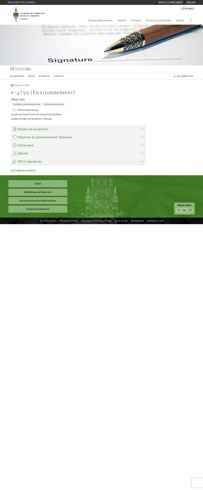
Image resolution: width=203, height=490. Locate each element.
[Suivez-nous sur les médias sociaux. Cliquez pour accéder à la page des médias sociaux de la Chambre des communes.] (184, 475)
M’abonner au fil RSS (20, 85)
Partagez (187, 8)
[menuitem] (171, 2)
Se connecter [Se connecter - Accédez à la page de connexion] (183, 76)
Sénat (38, 449)
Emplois (180, 20)
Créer (31, 76)
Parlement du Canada (21, 2)
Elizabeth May (20, 366)
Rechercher (17, 76)
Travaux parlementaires (100, 20)
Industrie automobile (53, 104)
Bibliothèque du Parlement (38, 458)
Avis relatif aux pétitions (23, 436)
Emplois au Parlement (37, 475)
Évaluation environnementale (26, 104)
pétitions (21, 69)
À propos (44, 76)
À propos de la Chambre (158, 20)
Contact (59, 76)
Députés (121, 20)
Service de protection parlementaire (37, 466)
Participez (136, 20)
